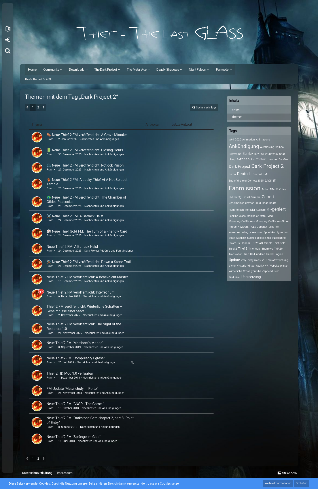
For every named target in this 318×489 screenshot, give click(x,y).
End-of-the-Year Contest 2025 (246, 180)
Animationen (263, 139)
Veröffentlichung (278, 260)
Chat (282, 153)
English (270, 180)
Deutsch (244, 173)
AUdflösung (267, 147)
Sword (232, 243)
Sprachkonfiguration (276, 232)
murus (233, 226)
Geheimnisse (236, 203)
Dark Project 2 (267, 166)
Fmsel (246, 197)
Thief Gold (254, 248)
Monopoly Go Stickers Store (272, 221)
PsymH (51, 139)
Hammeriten (236, 209)
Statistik (241, 237)
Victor (232, 265)
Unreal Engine (274, 254)
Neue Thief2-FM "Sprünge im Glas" (73, 437)
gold (258, 203)
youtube (256, 271)
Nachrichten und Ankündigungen (99, 139)
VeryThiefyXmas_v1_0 (254, 260)
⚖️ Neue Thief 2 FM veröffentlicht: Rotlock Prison (85, 165)
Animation (248, 139)
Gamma (256, 197)
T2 (238, 243)
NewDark (243, 226)
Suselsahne (279, 237)
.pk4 (231, 139)
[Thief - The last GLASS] (159, 33)
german (249, 203)
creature (272, 159)
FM (231, 197)
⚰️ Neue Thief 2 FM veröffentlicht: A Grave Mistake (87, 135)
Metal (263, 216)
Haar (265, 203)
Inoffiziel (250, 209)
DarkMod (283, 159)
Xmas (246, 271)
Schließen (301, 483)
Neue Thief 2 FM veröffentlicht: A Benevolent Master (87, 277)
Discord (257, 174)
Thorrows (267, 248)
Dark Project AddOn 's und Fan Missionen (109, 250)
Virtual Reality (255, 265)
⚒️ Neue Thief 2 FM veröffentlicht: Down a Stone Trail (89, 262)
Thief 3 (242, 248)
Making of (253, 216)
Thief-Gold (279, 243)
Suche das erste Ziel (259, 237)
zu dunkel (234, 277)
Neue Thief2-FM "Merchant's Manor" (75, 343)
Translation (235, 254)
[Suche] (7, 50)
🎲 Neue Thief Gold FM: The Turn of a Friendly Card (87, 231)
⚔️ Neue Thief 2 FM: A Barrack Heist (75, 216)
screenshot (256, 232)
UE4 (252, 254)
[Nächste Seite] (43, 108)
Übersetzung (251, 277)
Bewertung (235, 153)
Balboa (279, 147)
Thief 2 (233, 248)
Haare (272, 203)
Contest (261, 159)
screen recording (238, 232)
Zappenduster (270, 271)
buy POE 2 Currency (266, 153)
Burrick (247, 154)
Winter (284, 265)
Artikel (235, 110)
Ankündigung (244, 146)
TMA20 (278, 248)
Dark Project (239, 166)
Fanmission (244, 188)
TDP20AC (257, 243)
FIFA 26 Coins (277, 189)
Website (274, 265)
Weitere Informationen (278, 483)
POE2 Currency (258, 226)
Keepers (260, 209)
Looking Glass (237, 216)
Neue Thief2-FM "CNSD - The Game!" (75, 404)
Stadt (232, 237)
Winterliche (235, 271)
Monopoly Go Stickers (242, 221)
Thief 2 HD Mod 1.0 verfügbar (70, 373)
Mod (270, 216)
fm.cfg (237, 197)
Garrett (268, 196)
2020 (238, 139)
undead (260, 254)
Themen (236, 117)
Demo (232, 174)
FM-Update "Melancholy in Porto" (72, 389)
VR (266, 265)
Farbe (264, 189)
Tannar (246, 243)
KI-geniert (276, 209)
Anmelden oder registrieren (7, 39)
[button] (7, 28)
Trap (246, 254)
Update (234, 260)
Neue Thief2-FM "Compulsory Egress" (76, 358)
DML (265, 174)
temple (268, 243)
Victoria (241, 265)
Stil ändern (289, 473)
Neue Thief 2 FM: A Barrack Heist (72, 246)
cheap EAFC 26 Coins (242, 159)
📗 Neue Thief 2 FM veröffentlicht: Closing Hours (85, 150)
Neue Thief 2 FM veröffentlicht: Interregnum (81, 292)
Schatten (274, 226)
